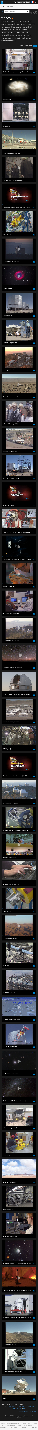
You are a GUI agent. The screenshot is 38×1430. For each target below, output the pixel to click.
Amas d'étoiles (19, 38)
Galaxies (24, 30)
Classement (28, 45)
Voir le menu (7, 6)
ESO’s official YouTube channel (13, 324)
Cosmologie (31, 24)
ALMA (24, 21)
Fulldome (16, 30)
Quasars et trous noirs (24, 35)
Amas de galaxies (7, 32)
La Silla (17, 32)
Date (35, 45)
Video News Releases (8, 41)
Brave (7, 388)
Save (6, 445)
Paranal (4, 35)
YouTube (4, 322)
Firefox (8, 394)
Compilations (20, 24)
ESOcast (8, 27)
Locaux (11, 35)
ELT (3, 27)
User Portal (26, 2)
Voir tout (5, 21)
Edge (7, 392)
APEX (29, 21)
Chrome (8, 390)
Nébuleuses (26, 32)
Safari (7, 396)
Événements (17, 27)
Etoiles (28, 38)
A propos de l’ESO (15, 21)
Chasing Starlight (8, 24)
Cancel (16, 445)
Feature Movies (7, 30)
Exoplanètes (27, 27)
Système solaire (7, 38)
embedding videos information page (12, 336)
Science (19, 2)
